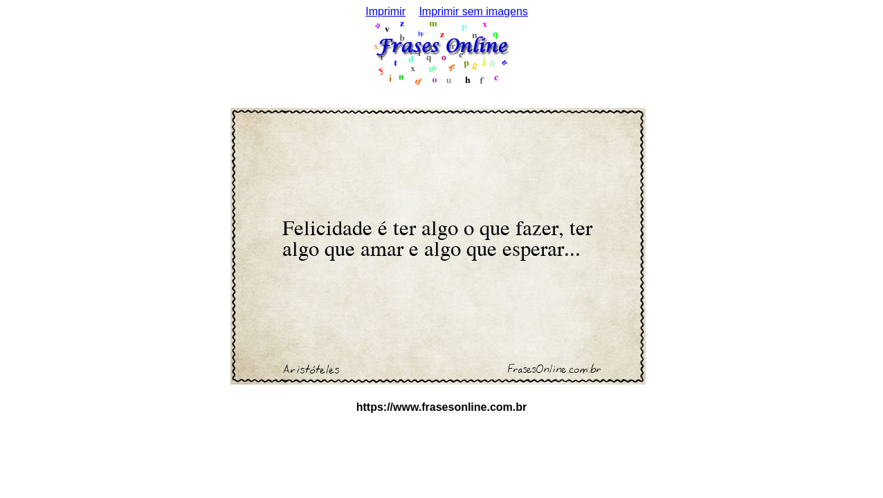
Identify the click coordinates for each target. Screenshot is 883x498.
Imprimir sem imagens (473, 11)
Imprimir (385, 11)
